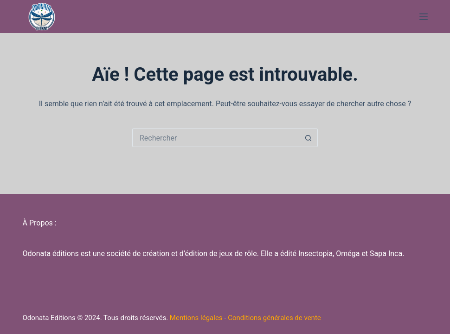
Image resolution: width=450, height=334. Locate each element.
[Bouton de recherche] (308, 137)
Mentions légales (196, 318)
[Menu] (423, 17)
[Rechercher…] (215, 137)
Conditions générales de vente (274, 318)
